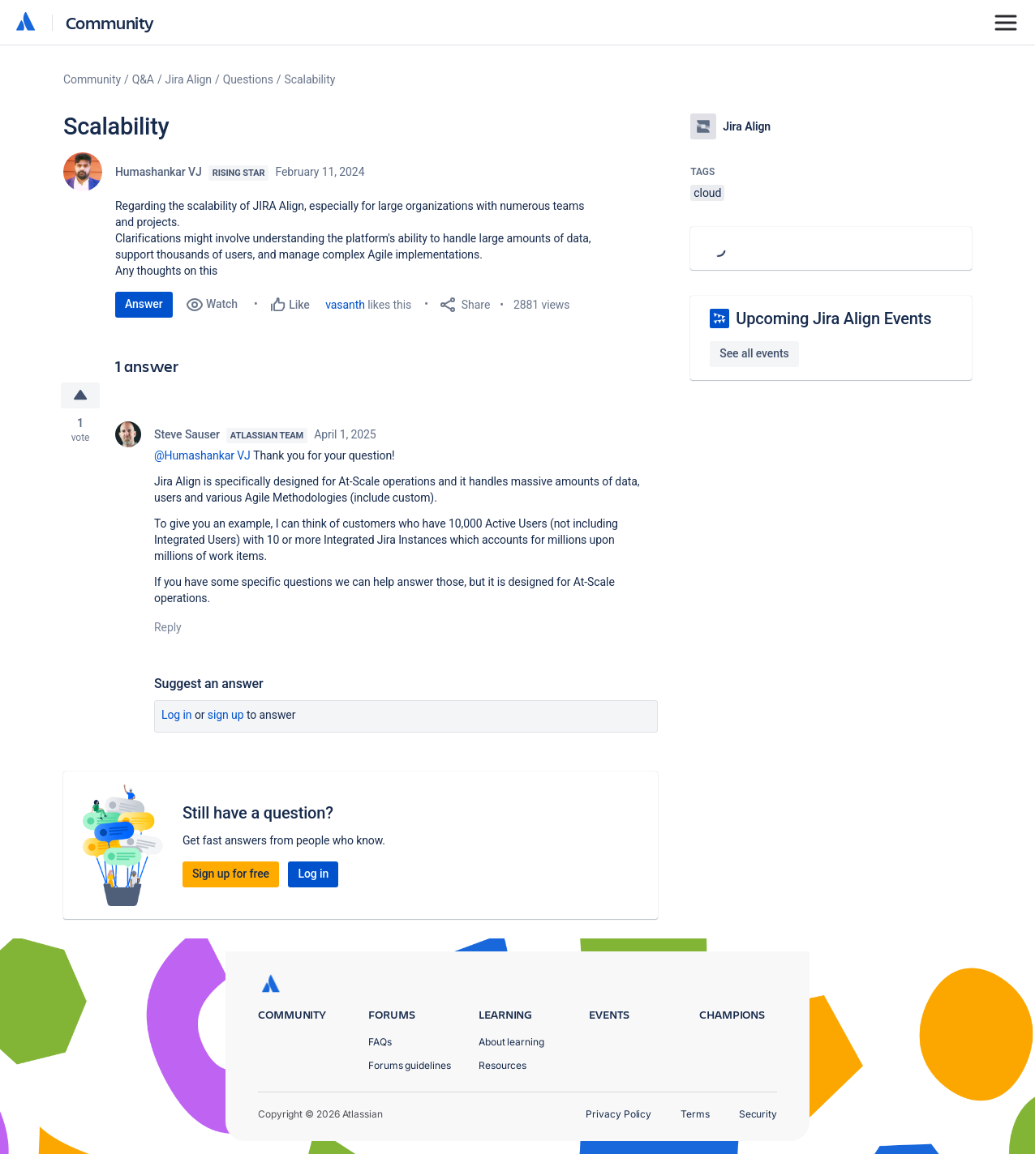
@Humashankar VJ (202, 455)
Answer (144, 303)
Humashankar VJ (158, 171)
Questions (248, 79)
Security (758, 1114)
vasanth (345, 304)
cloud (707, 192)
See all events (753, 353)
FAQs (380, 1042)
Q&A (143, 79)
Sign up (226, 714)
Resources (502, 1065)
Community (110, 22)
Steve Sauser (187, 434)
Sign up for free (230, 873)
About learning (511, 1042)
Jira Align (188, 79)
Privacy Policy (618, 1114)
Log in (176, 714)
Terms (695, 1114)
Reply (168, 627)
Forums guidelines (409, 1065)
